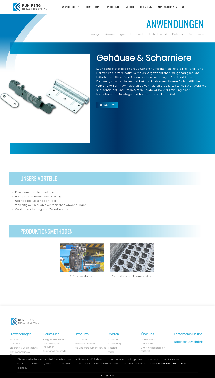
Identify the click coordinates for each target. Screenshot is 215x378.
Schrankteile (13, 339)
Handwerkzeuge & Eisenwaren (17, 354)
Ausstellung (111, 343)
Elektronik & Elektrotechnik (149, 34)
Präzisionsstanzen (82, 343)
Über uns (146, 7)
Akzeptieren (107, 375)
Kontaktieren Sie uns (171, 7)
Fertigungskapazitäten (52, 339)
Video (108, 352)
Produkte (113, 7)
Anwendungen (70, 7)
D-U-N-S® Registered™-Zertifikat (150, 349)
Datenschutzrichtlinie (187, 342)
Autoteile (12, 343)
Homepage (93, 34)
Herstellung (93, 7)
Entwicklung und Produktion (48, 345)
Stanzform (78, 339)
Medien (130, 7)
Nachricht (110, 339)
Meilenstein (144, 343)
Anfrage (107, 105)
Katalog (109, 347)
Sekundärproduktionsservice (87, 347)
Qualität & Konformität (52, 351)
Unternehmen (145, 339)
